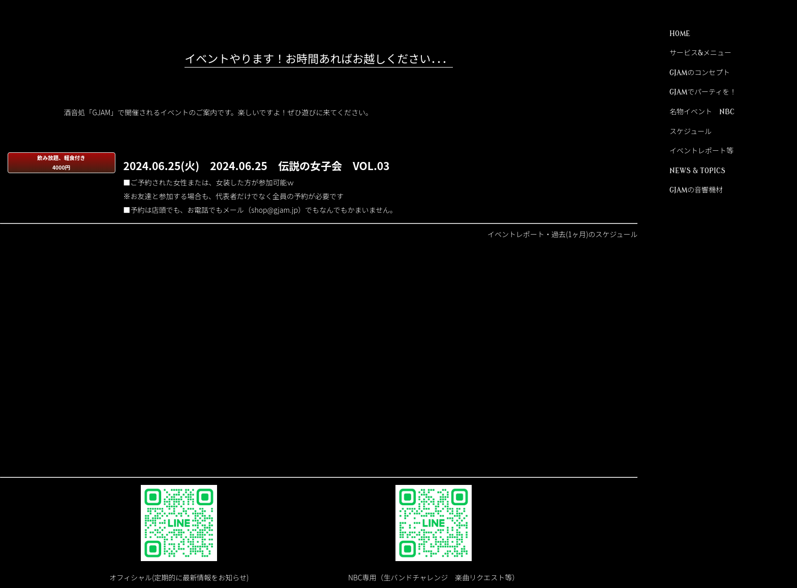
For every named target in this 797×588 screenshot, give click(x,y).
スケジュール (690, 132)
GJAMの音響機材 (696, 190)
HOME (679, 34)
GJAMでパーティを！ (703, 92)
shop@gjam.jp (274, 210)
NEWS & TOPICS (697, 171)
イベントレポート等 (701, 151)
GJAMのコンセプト (699, 73)
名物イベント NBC (701, 112)
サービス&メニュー (700, 53)
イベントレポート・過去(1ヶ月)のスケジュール (562, 234)
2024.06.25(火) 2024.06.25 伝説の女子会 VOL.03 (257, 165)
